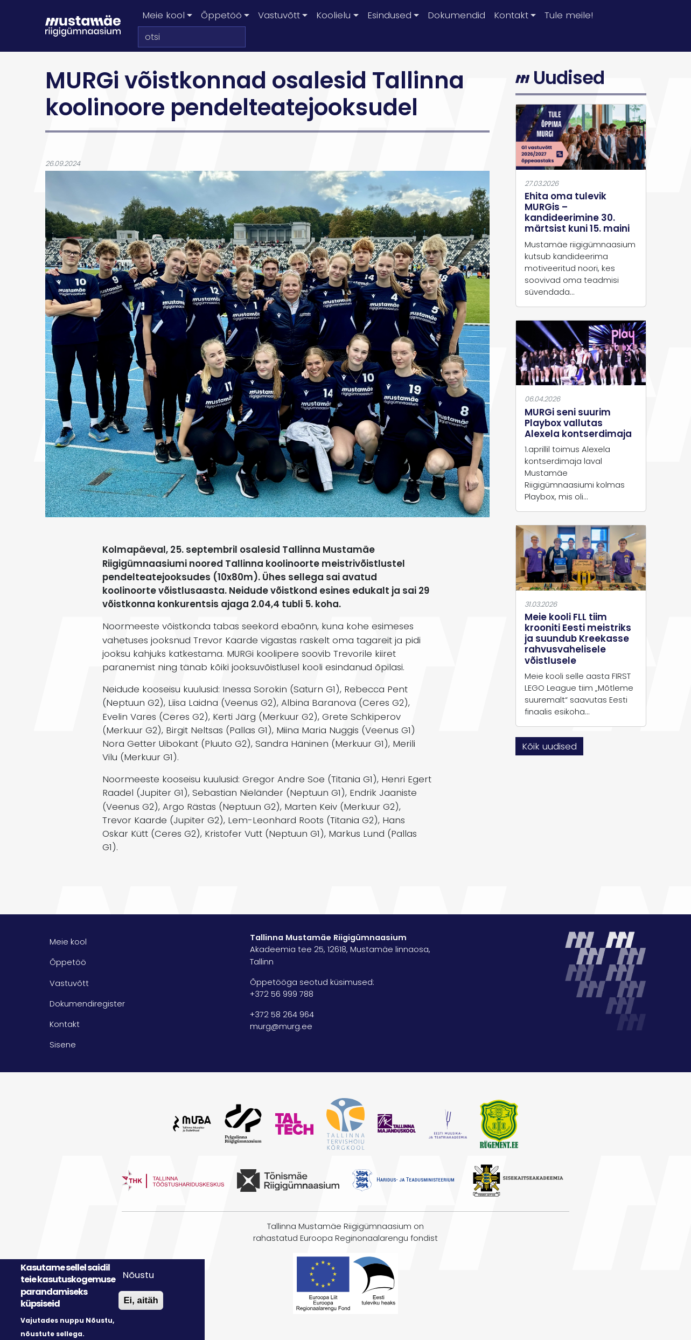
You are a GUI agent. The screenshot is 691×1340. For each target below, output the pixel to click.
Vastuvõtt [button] (279, 15)
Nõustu (138, 1274)
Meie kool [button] (163, 15)
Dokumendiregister (87, 1003)
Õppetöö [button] (221, 15)
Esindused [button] (389, 15)
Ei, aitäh (140, 1300)
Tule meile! (569, 15)
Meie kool (68, 941)
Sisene (63, 1044)
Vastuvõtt (69, 983)
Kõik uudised (549, 746)
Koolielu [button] (333, 15)
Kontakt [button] (511, 15)
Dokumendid (456, 15)
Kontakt (65, 1024)
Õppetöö (68, 962)
